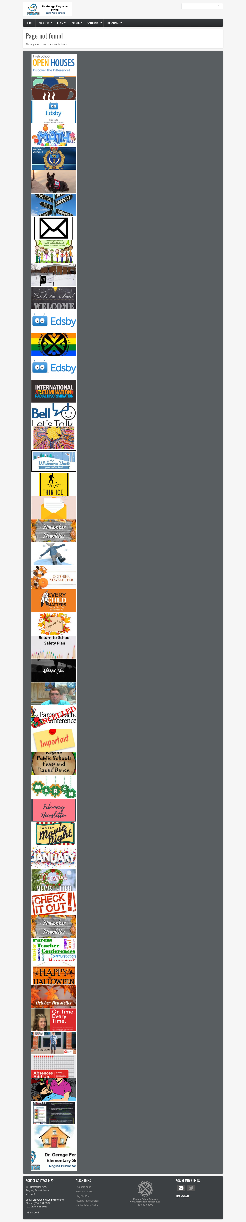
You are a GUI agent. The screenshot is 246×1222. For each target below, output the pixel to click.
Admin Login (33, 1212)
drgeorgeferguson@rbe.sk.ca (48, 1199)
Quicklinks (113, 23)
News (60, 23)
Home (29, 23)
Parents (75, 23)
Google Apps (84, 1187)
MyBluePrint (83, 1196)
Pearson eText (85, 1191)
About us (44, 23)
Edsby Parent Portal (88, 1200)
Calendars (93, 23)
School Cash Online (88, 1205)
